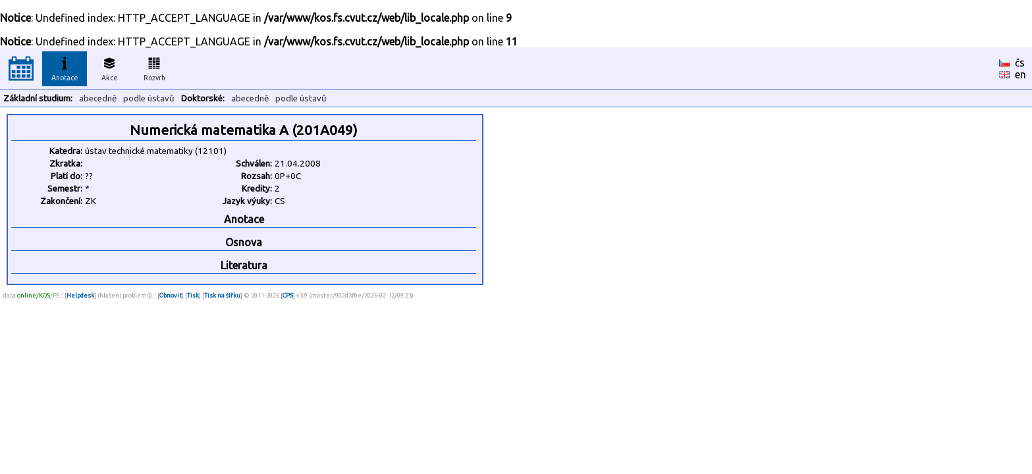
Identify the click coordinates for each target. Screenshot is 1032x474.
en (1020, 74)
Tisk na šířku (222, 295)
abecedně (98, 98)
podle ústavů (149, 98)
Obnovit (170, 295)
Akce (109, 67)
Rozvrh (154, 67)
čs (1020, 62)
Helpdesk (80, 295)
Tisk (193, 295)
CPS (288, 295)
